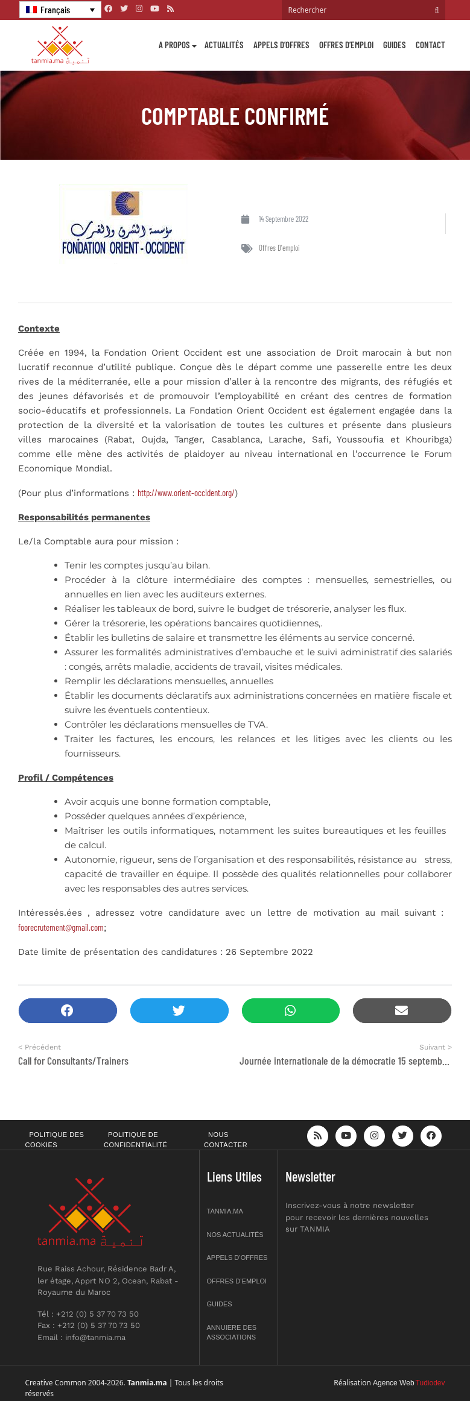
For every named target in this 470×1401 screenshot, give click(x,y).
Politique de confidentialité (135, 1139)
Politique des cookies (54, 1139)
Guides (394, 44)
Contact (430, 44)
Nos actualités (235, 1234)
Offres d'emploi (279, 248)
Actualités (224, 44)
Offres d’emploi (346, 44)
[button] (68, 1011)
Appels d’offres (281, 44)
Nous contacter (225, 1139)
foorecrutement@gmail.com (61, 927)
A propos (174, 44)
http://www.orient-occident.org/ (186, 492)
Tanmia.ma (225, 1211)
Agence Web (393, 1383)
